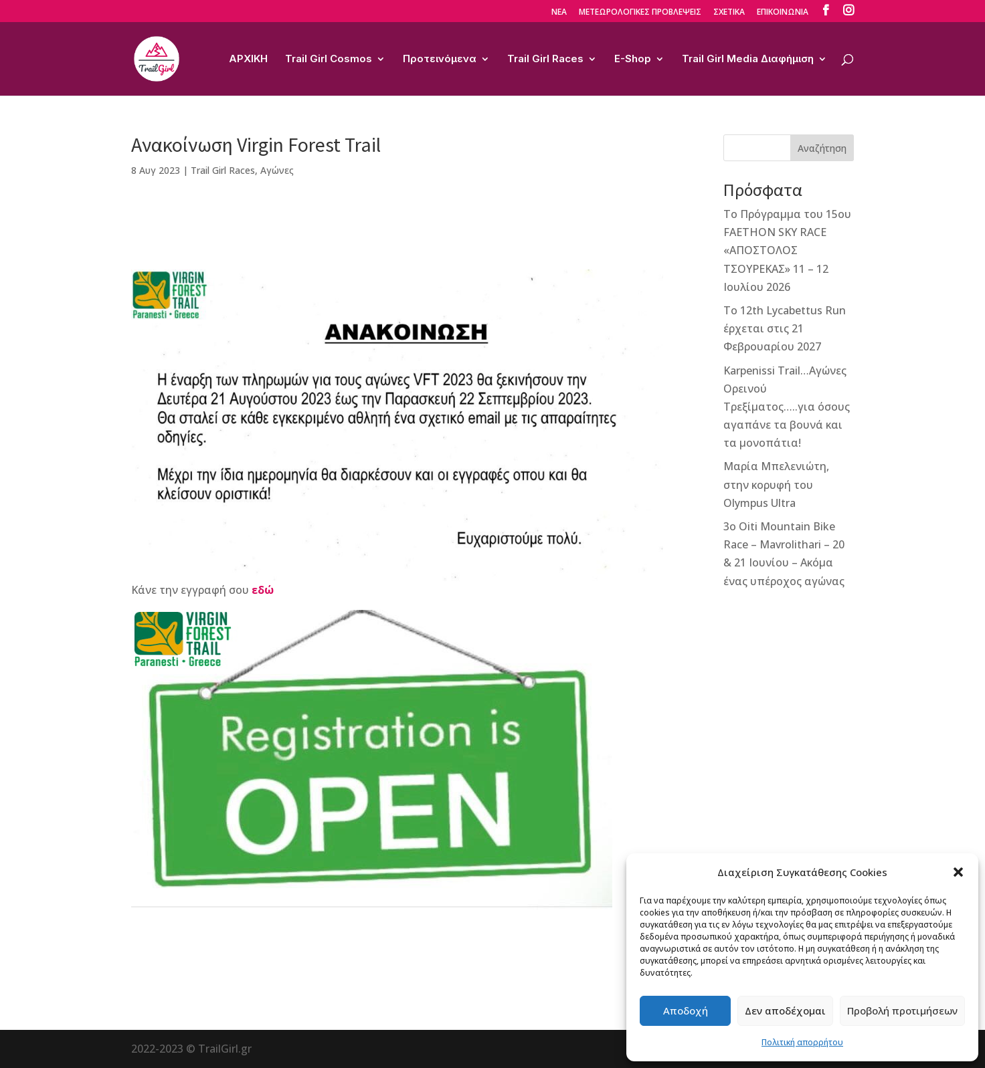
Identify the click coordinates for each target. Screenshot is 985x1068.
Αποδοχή (685, 1010)
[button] (958, 872)
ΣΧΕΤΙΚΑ (729, 12)
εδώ (263, 589)
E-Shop (632, 59)
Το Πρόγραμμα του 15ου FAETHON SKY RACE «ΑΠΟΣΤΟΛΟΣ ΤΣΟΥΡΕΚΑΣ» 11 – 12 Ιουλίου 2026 (787, 250)
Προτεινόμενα (439, 59)
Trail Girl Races (545, 59)
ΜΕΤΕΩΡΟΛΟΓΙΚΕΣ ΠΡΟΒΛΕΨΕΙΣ (640, 12)
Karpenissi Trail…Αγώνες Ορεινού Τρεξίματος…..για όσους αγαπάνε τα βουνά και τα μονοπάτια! (786, 407)
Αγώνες (277, 170)
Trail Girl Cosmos (328, 59)
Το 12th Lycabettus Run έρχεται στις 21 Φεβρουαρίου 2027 (784, 328)
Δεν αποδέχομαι (785, 1010)
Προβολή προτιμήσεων (902, 1010)
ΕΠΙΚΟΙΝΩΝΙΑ (782, 12)
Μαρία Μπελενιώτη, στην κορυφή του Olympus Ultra (776, 484)
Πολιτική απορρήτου (802, 1042)
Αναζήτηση (822, 148)
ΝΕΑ (559, 12)
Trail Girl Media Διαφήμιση (748, 59)
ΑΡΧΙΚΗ (248, 59)
